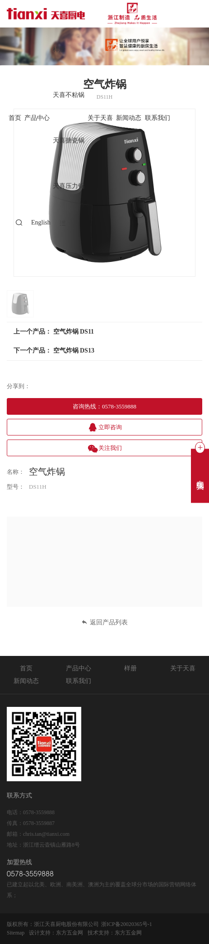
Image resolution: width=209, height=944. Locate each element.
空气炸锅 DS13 (73, 350)
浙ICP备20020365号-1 (126, 924)
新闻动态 (128, 118)
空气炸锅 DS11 (73, 331)
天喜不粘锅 (68, 95)
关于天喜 (100, 118)
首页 (15, 118)
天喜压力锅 (68, 186)
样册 (59, 49)
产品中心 (37, 118)
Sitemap (15, 933)
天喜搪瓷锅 (68, 140)
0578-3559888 (39, 812)
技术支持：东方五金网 (115, 933)
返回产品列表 (104, 622)
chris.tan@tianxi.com (46, 834)
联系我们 (157, 118)
